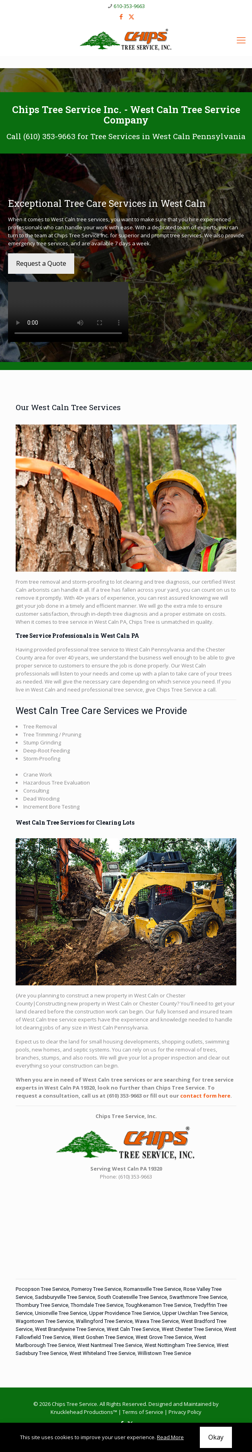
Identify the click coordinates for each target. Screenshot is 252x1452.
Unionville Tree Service (61, 1313)
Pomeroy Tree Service (96, 1289)
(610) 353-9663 (49, 136)
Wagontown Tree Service (44, 1321)
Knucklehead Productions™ (84, 1412)
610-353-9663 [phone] (129, 6)
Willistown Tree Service (164, 1353)
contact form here (205, 1095)
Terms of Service (142, 1412)
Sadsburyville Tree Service (65, 1297)
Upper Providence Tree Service (124, 1313)
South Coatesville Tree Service (132, 1297)
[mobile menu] (241, 40)
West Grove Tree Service (164, 1337)
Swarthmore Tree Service (198, 1297)
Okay (216, 1437)
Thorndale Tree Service (97, 1305)
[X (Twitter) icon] (131, 16)
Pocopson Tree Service (42, 1289)
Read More (170, 1437)
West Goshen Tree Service (103, 1337)
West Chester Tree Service (192, 1329)
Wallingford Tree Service (104, 1321)
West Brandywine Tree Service (69, 1329)
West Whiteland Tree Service (102, 1353)
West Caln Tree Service (133, 1329)
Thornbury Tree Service (42, 1305)
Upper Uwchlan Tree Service (194, 1313)
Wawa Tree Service (157, 1321)
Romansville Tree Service (152, 1289)
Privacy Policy (185, 1412)
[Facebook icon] (121, 16)
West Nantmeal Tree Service (109, 1345)
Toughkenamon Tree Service (158, 1305)
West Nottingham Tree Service (179, 1345)
